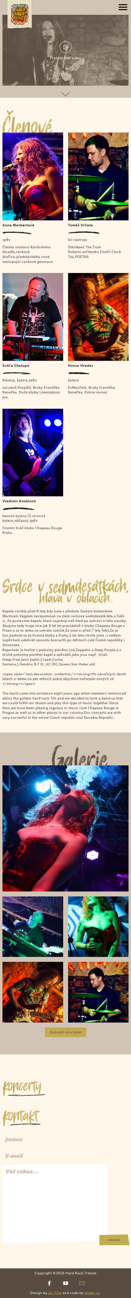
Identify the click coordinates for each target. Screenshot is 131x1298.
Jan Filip (55, 1293)
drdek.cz (92, 1293)
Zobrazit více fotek (65, 1032)
